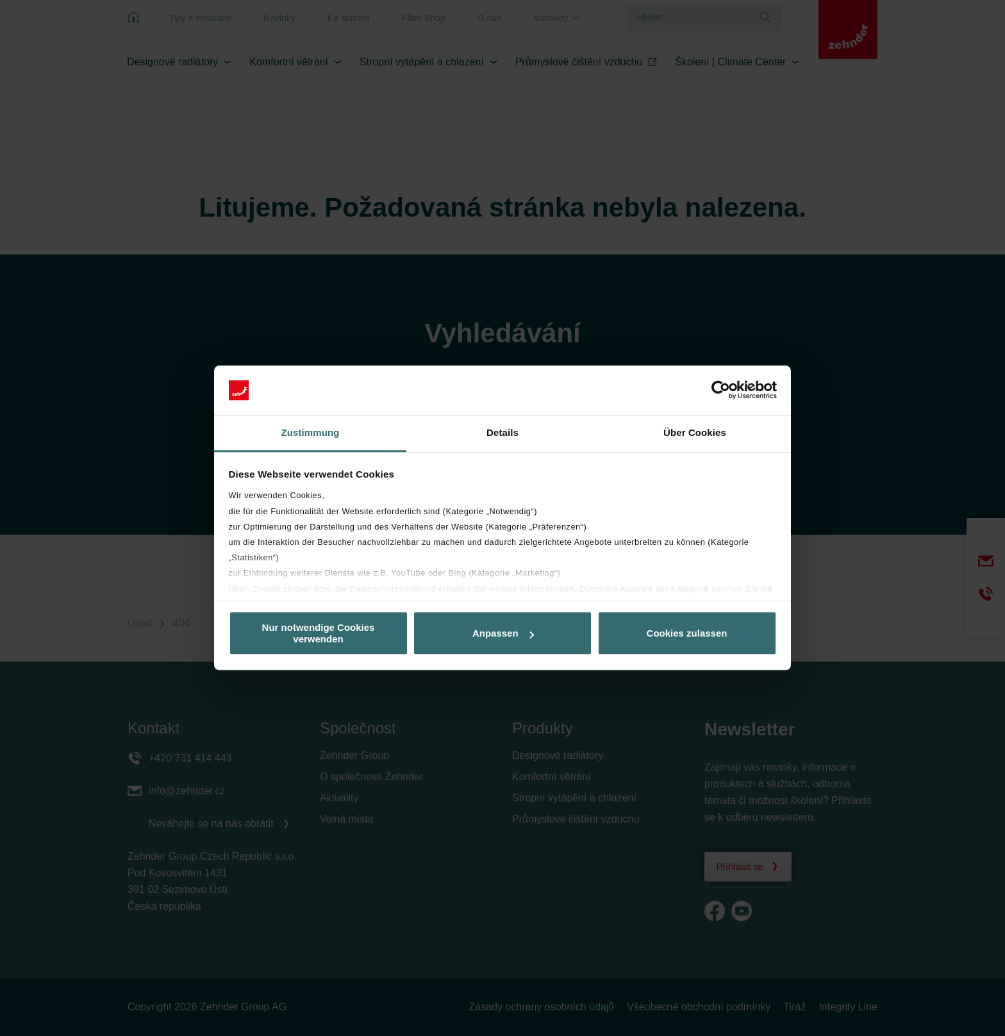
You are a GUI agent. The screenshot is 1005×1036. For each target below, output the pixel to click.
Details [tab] (502, 432)
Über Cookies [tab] (694, 432)
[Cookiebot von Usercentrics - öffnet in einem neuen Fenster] (721, 390)
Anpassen (503, 633)
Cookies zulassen (687, 633)
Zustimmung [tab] (310, 432)
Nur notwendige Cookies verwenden (318, 633)
